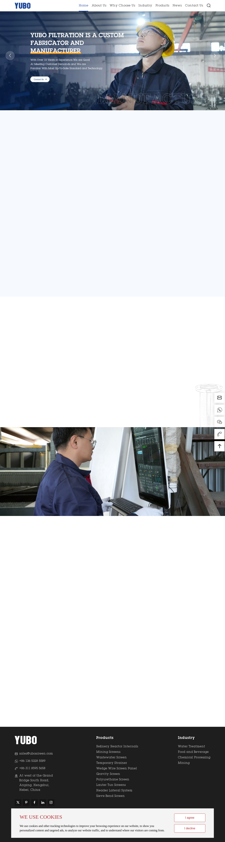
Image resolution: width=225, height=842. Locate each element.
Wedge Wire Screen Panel (116, 768)
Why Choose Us (122, 5)
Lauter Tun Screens (111, 785)
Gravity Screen (108, 774)
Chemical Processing (194, 757)
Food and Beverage (193, 752)
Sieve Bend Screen (110, 796)
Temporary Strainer (111, 763)
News (177, 5)
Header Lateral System (114, 790)
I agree (189, 817)
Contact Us (194, 5)
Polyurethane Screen (112, 779)
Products (162, 5)
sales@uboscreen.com (36, 753)
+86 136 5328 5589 (32, 761)
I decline (189, 828)
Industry (145, 5)
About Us (99, 5)
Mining (184, 763)
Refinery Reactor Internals (117, 746)
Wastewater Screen (111, 757)
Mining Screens (108, 752)
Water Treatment (191, 746)
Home (83, 5)
